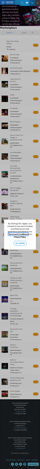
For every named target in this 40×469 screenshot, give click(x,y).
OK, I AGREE (20, 243)
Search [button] (32, 3)
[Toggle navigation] (2, 2)
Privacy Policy (20, 237)
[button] (27, 3)
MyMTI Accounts (22, 3)
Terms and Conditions (18, 234)
